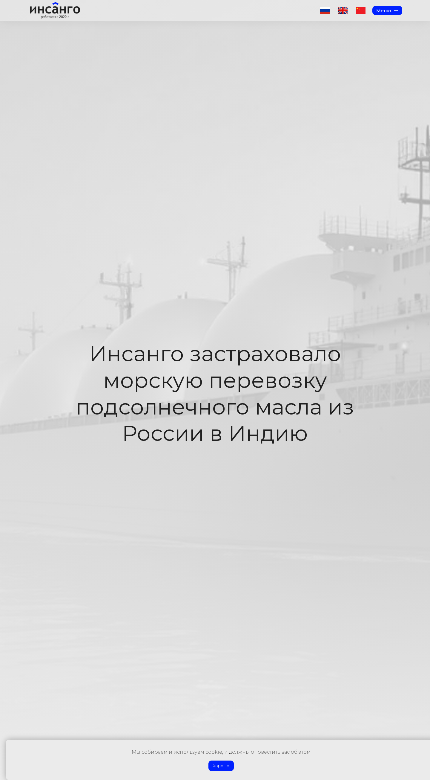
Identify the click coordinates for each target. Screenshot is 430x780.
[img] (55, 10)
